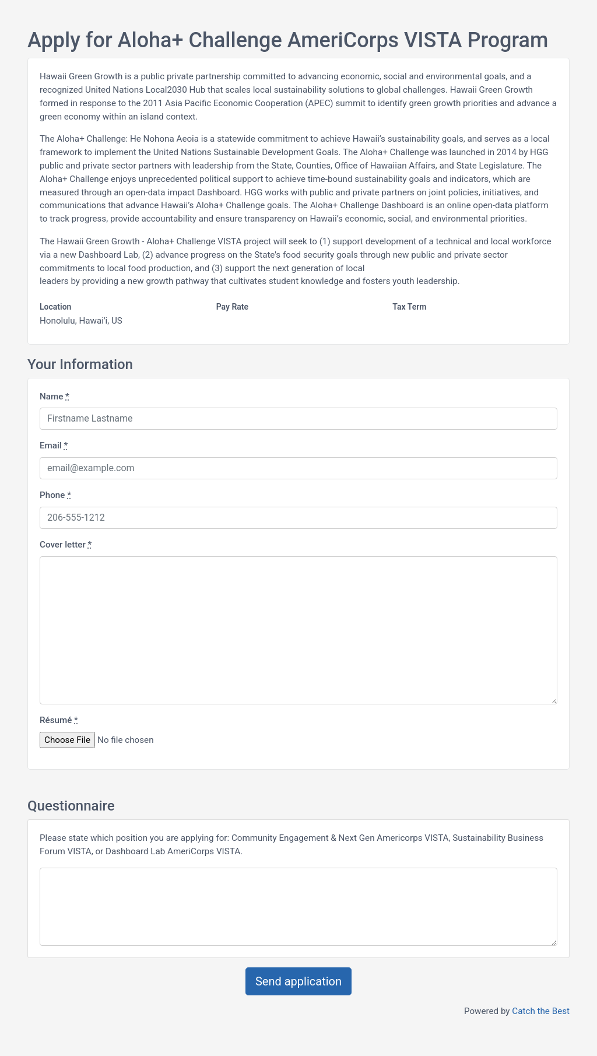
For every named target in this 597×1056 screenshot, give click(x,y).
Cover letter (66, 544)
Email (54, 445)
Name (54, 396)
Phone (55, 495)
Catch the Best (541, 1011)
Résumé (59, 720)
